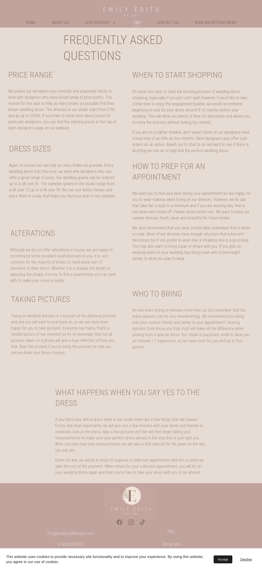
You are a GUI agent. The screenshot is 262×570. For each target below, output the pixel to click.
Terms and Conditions (171, 546)
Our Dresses (97, 22)
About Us (60, 22)
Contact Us (168, 22)
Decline (246, 559)
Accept (223, 559)
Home (31, 22)
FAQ (137, 22)
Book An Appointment (216, 22)
